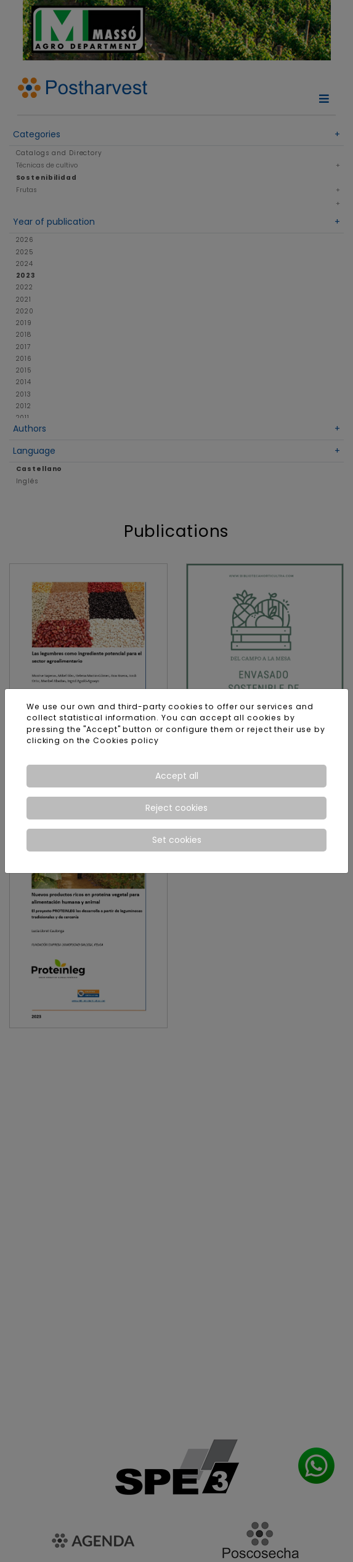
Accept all (176, 776)
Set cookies (176, 840)
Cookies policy (125, 740)
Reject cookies (176, 808)
